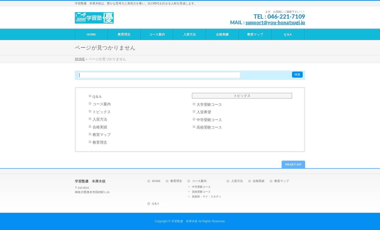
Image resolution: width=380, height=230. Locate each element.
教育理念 (100, 142)
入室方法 (100, 119)
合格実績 (100, 127)
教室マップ (102, 135)
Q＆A (97, 97)
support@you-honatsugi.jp (275, 22)
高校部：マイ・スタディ (206, 196)
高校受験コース (209, 127)
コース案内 (102, 104)
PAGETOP (293, 164)
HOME (156, 181)
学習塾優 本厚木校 (184, 221)
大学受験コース (209, 105)
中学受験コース (209, 120)
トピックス (102, 112)
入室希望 (204, 112)
